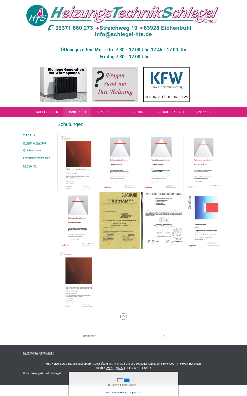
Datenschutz (30, 352)
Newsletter (30, 165)
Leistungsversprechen (36, 158)
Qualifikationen (32, 150)
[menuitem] (47, 112)
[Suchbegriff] (123, 336)
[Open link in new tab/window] (63, 84)
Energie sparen (168, 111)
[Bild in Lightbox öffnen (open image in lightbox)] (77, 162)
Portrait (76, 111)
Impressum (47, 352)
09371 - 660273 (115, 367)
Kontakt (201, 111)
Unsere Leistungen (34, 142)
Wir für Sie (29, 135)
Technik (136, 111)
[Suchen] (164, 336)
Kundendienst (108, 111)
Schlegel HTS (47, 111)
